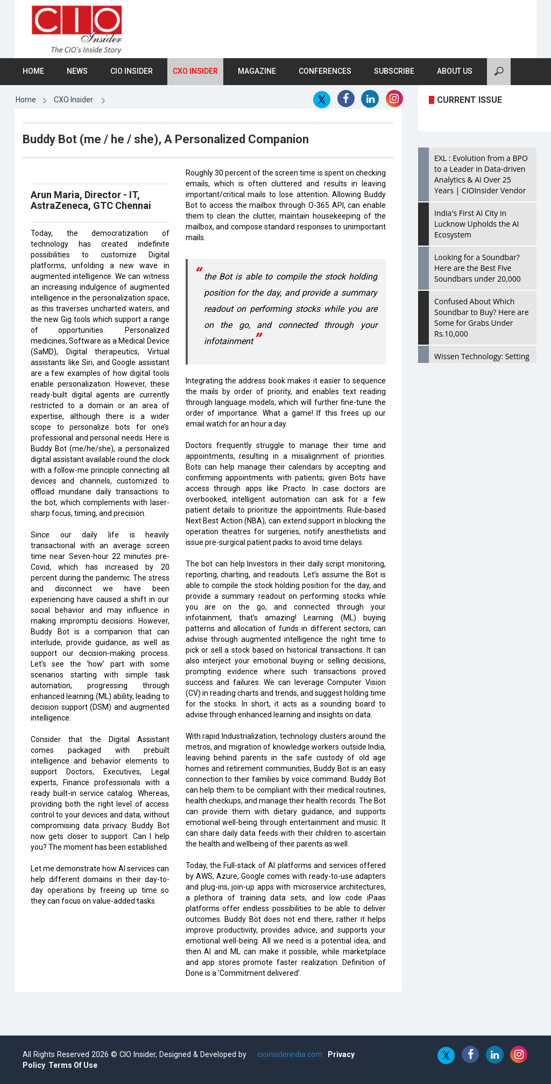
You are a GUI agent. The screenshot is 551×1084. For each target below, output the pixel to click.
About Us (454, 71)
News (77, 71)
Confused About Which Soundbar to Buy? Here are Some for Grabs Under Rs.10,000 (481, 317)
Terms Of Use (72, 1065)
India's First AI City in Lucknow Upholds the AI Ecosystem (476, 224)
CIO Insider (131, 71)
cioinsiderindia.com (288, 1054)
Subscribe (394, 71)
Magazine (257, 71)
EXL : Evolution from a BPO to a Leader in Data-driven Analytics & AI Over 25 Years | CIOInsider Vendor (481, 174)
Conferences (325, 71)
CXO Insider (195, 71)
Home (33, 71)
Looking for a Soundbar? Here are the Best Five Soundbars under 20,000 (477, 268)
